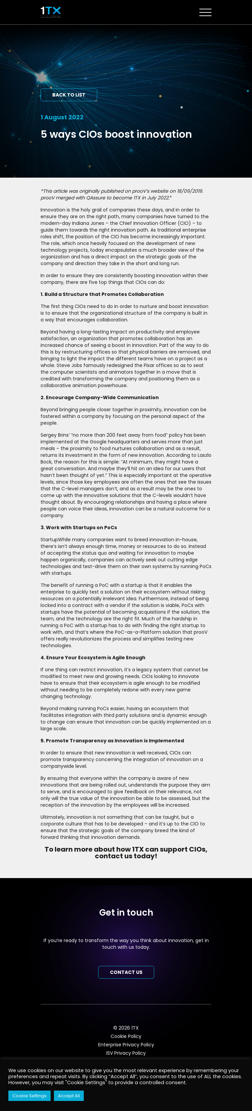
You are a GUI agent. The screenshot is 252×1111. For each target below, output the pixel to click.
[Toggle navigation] (205, 12)
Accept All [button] (69, 1096)
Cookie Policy (126, 1036)
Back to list (68, 94)
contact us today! (126, 856)
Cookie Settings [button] (29, 1096)
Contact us (126, 972)
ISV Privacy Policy (126, 1053)
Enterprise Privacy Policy (126, 1044)
